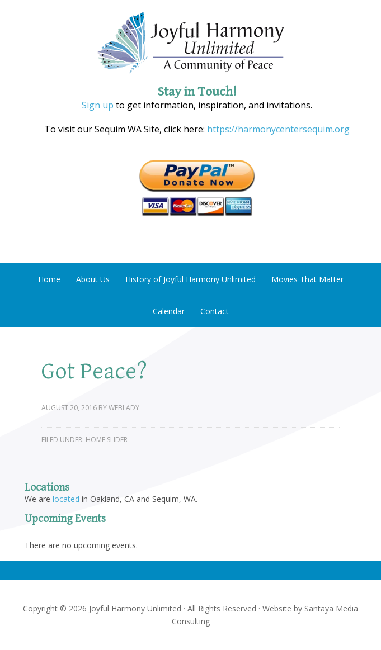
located (66, 499)
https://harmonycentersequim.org (277, 129)
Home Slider (107, 439)
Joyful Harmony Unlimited (190, 43)
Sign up (98, 105)
